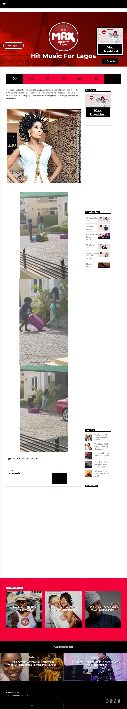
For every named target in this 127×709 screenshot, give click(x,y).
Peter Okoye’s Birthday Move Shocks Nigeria (101, 464)
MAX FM (11, 624)
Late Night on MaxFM (92, 254)
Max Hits (90, 226)
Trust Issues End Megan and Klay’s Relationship (102, 446)
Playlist (89, 264)
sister (34, 459)
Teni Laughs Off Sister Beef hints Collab (101, 437)
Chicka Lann (22, 459)
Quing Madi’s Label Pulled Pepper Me (103, 454)
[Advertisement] (98, 168)
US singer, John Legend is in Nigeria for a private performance (96, 663)
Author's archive (59, 478)
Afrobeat (12, 594)
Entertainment (54, 594)
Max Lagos (14, 45)
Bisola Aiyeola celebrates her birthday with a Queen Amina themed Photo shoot (32, 663)
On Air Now (110, 61)
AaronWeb (14, 473)
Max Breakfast (92, 218)
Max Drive (90, 245)
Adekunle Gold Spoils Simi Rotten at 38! (102, 473)
